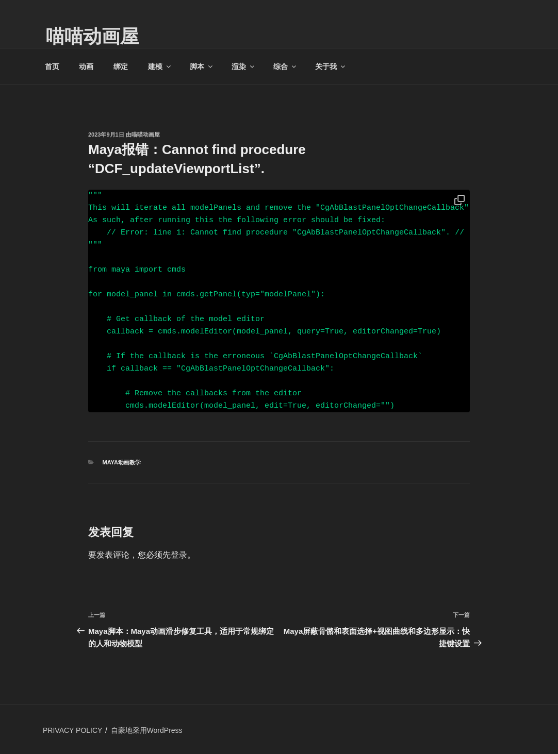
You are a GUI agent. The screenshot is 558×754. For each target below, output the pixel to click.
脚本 (202, 66)
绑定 (120, 66)
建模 (160, 66)
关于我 (331, 66)
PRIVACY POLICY (72, 730)
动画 (86, 66)
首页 (52, 66)
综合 (285, 66)
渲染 (244, 66)
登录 (179, 554)
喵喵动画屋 (92, 36)
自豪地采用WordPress (147, 730)
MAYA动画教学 (122, 462)
